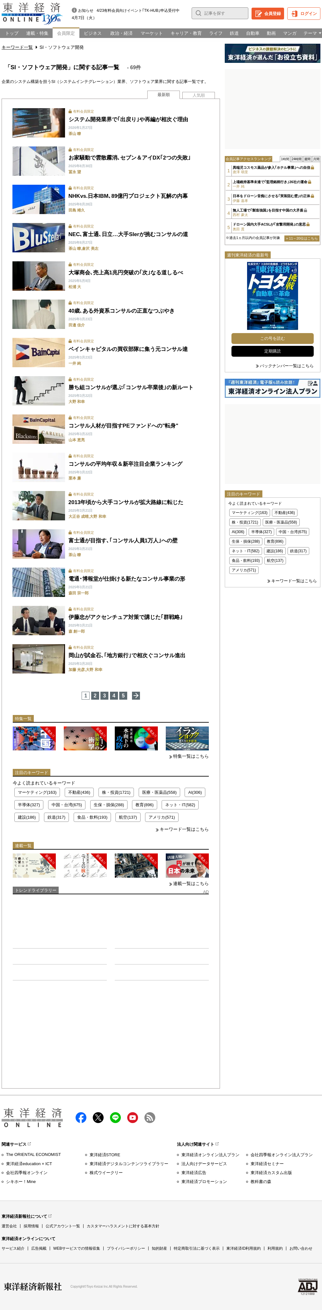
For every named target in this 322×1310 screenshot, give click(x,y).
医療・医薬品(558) (159, 792)
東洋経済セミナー (267, 1163)
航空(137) (128, 817)
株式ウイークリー (106, 1172)
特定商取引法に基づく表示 (197, 1248)
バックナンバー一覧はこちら (287, 365)
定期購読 (272, 351)
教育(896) (144, 804)
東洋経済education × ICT (29, 1163)
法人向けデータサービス (204, 1163)
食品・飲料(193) (92, 817)
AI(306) (195, 792)
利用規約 (275, 1248)
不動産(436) (79, 792)
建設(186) (27, 817)
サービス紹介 (13, 1248)
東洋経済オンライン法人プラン (210, 1154)
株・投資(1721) (116, 792)
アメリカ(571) (162, 817)
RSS (149, 1117)
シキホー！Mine (21, 1181)
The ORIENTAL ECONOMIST (33, 1154)
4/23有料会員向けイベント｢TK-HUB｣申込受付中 (138, 10)
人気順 (199, 95)
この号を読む (272, 338)
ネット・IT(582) (180, 804)
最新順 (163, 94)
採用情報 (31, 1226)
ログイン (308, 13)
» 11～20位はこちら (302, 238)
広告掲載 (39, 1248)
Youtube (132, 1117)
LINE (115, 1117)
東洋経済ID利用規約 (243, 1248)
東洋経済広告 (193, 1172)
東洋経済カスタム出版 (271, 1172)
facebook (81, 1117)
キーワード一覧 (17, 47)
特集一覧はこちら (191, 756)
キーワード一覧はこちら (184, 829)
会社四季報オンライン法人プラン (282, 1154)
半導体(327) (29, 804)
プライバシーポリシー (126, 1248)
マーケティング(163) (37, 792)
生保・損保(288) (109, 804)
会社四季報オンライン (27, 1172)
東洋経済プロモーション (204, 1181)
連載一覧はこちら (191, 883)
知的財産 (159, 1248)
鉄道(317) (56, 817)
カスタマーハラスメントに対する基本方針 (123, 1226)
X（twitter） (98, 1117)
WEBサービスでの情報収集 (76, 1248)
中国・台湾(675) (67, 804)
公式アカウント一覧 (63, 1226)
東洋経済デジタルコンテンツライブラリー (129, 1163)
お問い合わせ (300, 1248)
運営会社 (9, 1226)
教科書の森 (261, 1181)
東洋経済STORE (105, 1154)
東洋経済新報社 (33, 1286)
